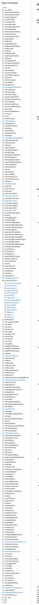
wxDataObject (10, 121)
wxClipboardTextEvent (13, 87)
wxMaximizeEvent (11, 356)
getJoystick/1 (11, 305)
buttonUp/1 (11, 295)
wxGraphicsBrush (11, 196)
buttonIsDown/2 (12, 293)
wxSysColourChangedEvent (15, 542)
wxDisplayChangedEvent (14, 138)
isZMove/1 (10, 317)
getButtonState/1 (13, 303)
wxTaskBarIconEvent (12, 551)
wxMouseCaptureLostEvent (15, 380)
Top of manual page (14, 283)
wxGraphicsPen (10, 210)
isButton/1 (10, 312)
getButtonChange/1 (14, 300)
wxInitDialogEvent (11, 278)
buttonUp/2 (11, 298)
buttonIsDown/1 (12, 291)
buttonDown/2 (12, 288)
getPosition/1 (11, 307)
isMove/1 (10, 315)
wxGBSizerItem (10, 184)
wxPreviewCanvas (11, 433)
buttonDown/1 (12, 286)
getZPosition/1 (12, 310)
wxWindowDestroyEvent (14, 592)
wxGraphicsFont (11, 201)
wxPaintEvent (10, 409)
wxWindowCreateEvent (13, 588)
